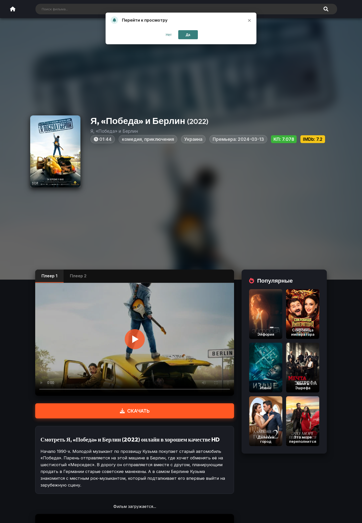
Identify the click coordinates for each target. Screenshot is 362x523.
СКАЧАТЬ (135, 411)
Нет (169, 35)
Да (188, 35)
